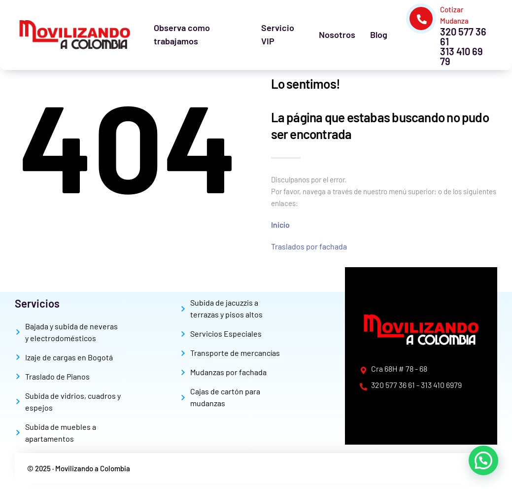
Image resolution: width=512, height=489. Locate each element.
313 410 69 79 (461, 56)
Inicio (280, 224)
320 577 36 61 (463, 36)
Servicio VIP (277, 34)
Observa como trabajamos (182, 34)
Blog (378, 34)
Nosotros (337, 34)
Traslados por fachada (309, 246)
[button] (483, 460)
